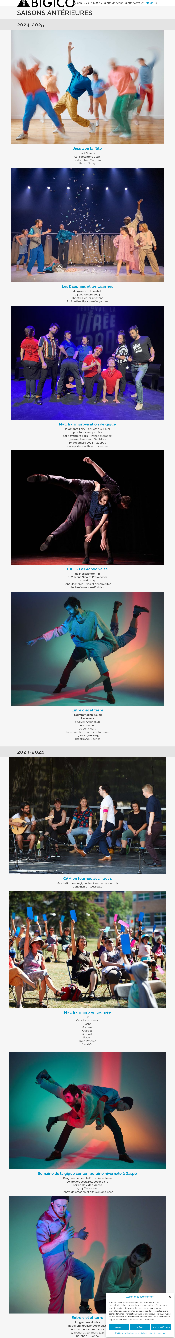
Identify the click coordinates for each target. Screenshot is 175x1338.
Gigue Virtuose (59, 1270)
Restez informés (149, 1257)
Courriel (139, 1288)
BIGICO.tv (100, 1257)
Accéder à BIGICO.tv (104, 1297)
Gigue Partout (59, 1277)
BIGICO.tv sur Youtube (105, 1303)
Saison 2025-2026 (60, 1263)
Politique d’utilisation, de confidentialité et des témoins (140, 1333)
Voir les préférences (161, 1327)
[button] (170, 1296)
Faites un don (143, 1263)
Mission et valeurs (61, 1290)
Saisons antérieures (62, 1283)
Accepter (119, 1327)
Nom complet (142, 1280)
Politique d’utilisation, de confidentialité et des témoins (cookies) (64, 1300)
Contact (140, 1270)
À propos (58, 1257)
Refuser (140, 1327)
